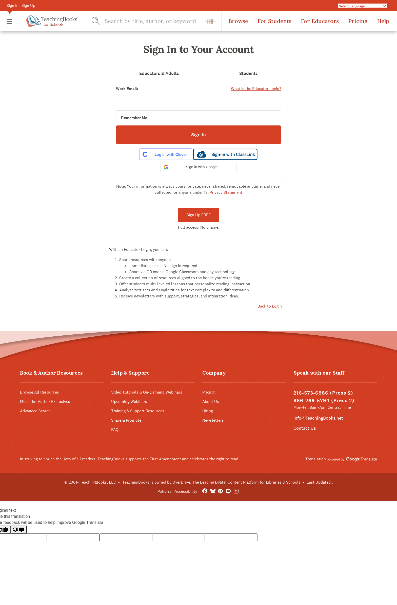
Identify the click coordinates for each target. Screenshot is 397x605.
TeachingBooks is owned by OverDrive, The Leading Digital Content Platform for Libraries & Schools (211, 482)
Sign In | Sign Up (21, 5)
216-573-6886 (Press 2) (323, 393)
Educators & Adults (159, 73)
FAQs (116, 429)
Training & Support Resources (137, 411)
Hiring (207, 411)
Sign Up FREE (199, 215)
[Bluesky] (212, 491)
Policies (164, 491)
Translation (341, 459)
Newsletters (213, 420)
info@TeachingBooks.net (318, 418)
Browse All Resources (39, 392)
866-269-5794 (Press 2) (323, 400)
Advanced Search (35, 411)
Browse (238, 21)
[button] (9, 21)
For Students (274, 21)
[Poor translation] (18, 529)
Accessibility (185, 491)
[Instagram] (236, 491)
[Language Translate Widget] (362, 6)
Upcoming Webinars (129, 401)
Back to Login (269, 306)
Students (248, 73)
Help (383, 21)
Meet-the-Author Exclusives (45, 401)
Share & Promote (126, 420)
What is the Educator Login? (256, 88)
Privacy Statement (226, 192)
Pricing (358, 21)
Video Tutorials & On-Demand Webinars (146, 392)
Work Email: (127, 88)
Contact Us (304, 428)
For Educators (320, 21)
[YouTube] (228, 491)
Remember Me (134, 117)
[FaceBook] (204, 491)
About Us (210, 401)
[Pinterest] (220, 491)
